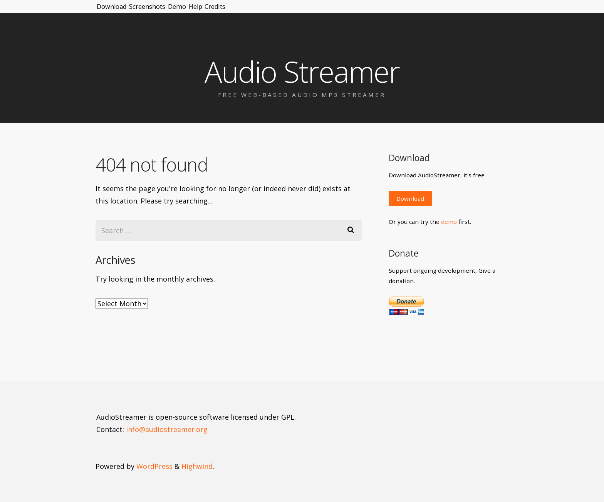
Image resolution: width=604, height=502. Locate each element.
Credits (287, 11)
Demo (218, 11)
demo (449, 221)
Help (251, 11)
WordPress (154, 466)
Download (119, 11)
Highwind (197, 466)
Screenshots (172, 11)
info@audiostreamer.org (167, 429)
